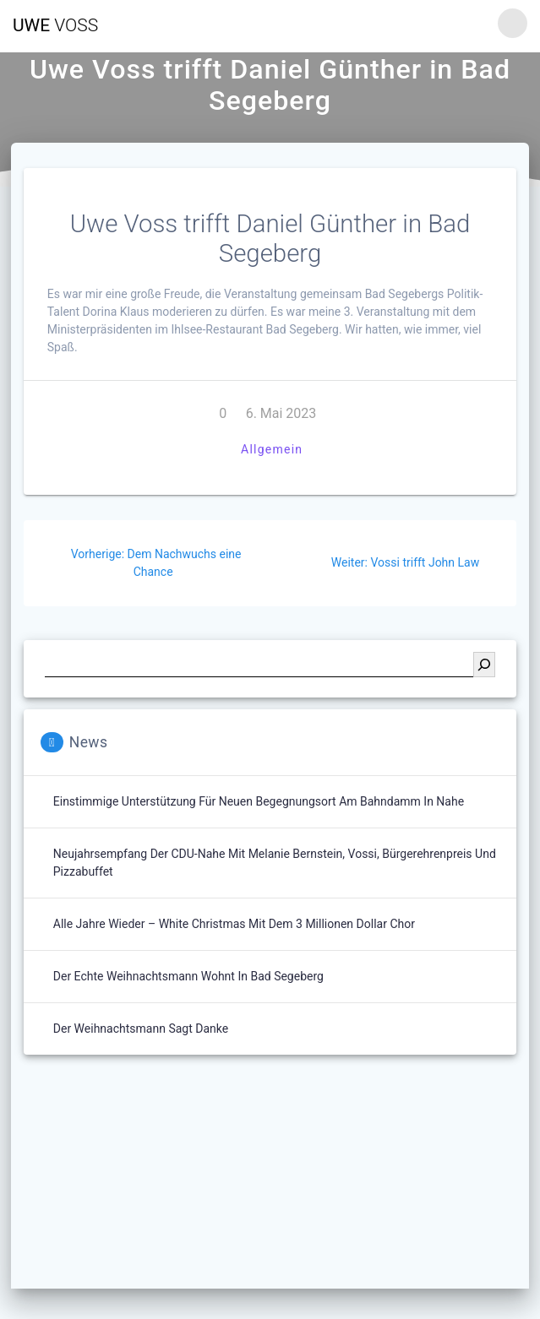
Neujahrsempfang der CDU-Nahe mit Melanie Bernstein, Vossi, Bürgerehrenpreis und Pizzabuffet (274, 862)
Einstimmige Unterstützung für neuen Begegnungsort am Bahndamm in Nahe (258, 801)
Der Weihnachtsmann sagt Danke (140, 1028)
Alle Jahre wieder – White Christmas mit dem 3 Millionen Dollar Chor (234, 924)
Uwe (55, 26)
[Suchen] (484, 664)
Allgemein (272, 449)
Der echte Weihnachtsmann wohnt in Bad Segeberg (188, 976)
